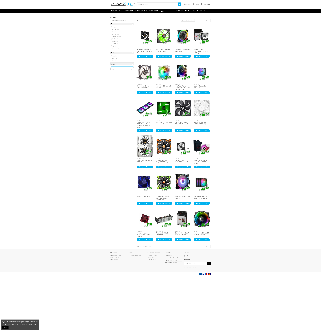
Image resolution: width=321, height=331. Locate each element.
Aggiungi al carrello (145, 56)
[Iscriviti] (209, 263)
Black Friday (151, 257)
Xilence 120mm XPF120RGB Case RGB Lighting (201, 51)
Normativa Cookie (116, 255)
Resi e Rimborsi (115, 257)
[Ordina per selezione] (185, 20)
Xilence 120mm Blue (143, 196)
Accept (5, 327)
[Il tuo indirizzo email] (195, 263)
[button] (116, 11)
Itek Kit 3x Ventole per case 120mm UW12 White (201, 162)
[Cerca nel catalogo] (179, 4)
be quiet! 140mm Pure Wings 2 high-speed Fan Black (144, 51)
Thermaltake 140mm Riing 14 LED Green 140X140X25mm (162, 198)
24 (192, 20)
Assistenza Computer (135, 255)
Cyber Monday (152, 259)
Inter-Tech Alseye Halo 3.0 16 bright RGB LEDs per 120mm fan (182, 87)
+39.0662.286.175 (172, 260)
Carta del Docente (153, 255)
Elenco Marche (115, 259)
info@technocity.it (172, 262)
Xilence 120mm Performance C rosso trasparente (143, 234)
